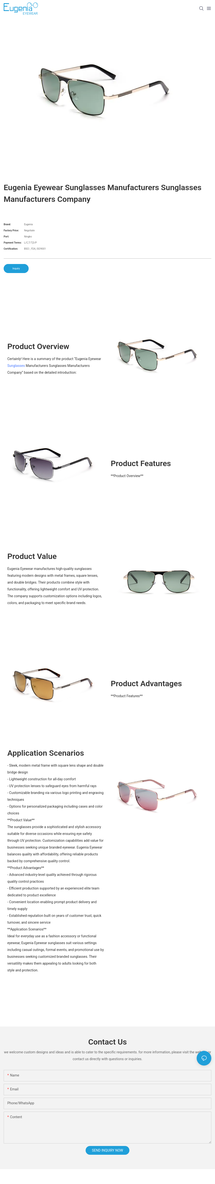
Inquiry (16, 268)
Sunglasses (16, 366)
